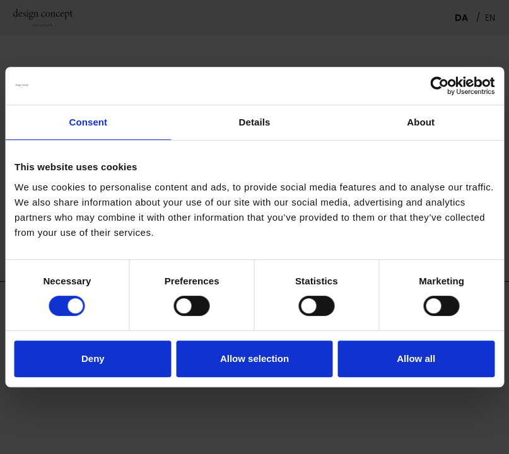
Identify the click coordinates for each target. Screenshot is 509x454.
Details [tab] (255, 122)
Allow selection (254, 358)
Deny (93, 358)
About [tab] (421, 122)
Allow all (416, 358)
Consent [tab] (88, 122)
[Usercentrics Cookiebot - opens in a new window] (439, 85)
